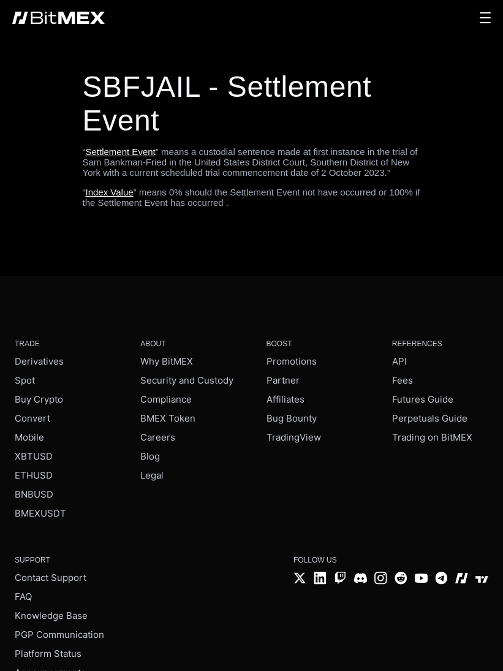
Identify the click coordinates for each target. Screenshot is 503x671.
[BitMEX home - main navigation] (58, 18)
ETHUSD (34, 475)
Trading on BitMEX (432, 437)
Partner (283, 380)
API (399, 361)
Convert (32, 418)
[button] (485, 17)
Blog (150, 456)
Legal (152, 475)
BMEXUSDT (40, 513)
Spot (25, 380)
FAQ (23, 596)
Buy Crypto (39, 399)
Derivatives (39, 361)
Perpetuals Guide (429, 418)
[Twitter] (299, 579)
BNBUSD (34, 494)
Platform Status (48, 653)
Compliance (166, 399)
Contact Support (50, 577)
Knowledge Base (51, 615)
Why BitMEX (166, 361)
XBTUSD (34, 456)
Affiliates (285, 399)
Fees (402, 380)
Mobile (29, 437)
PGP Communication (59, 634)
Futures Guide (422, 399)
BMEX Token (167, 418)
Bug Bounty (292, 418)
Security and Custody (186, 380)
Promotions (292, 361)
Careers (157, 437)
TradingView (294, 437)
